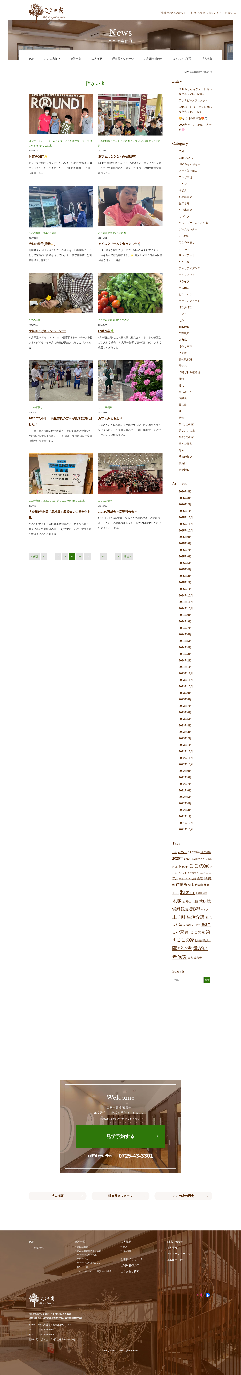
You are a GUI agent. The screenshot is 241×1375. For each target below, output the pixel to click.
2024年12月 (186, 595)
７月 (181, 151)
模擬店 (183, 398)
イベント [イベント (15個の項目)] (182, 873)
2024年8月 (185, 621)
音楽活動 (184, 469)
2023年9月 (185, 693)
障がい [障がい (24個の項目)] (207, 940)
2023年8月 (185, 699)
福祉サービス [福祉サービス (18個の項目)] (193, 925)
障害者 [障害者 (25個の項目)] (198, 957)
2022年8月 (185, 777)
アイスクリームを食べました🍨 (119, 244)
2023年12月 (186, 673)
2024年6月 (185, 634)
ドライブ (84, 141)
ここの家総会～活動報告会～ (117, 511)
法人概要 (58, 1196)
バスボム (184, 287)
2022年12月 (186, 751)
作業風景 (184, 333)
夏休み (183, 365)
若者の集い (185, 456)
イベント (115, 141)
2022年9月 (185, 770)
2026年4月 (185, 491)
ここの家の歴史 (183, 1196)
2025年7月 (185, 550)
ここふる (184, 248)
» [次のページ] (118, 556)
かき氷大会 (185, 209)
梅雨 (181, 385)
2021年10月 (186, 829)
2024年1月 (185, 666)
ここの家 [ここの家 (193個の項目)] (199, 865)
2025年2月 (185, 582)
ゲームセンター (56, 141)
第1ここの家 (45, 145)
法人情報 (127, 1251)
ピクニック (185, 294)
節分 (181, 450)
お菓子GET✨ (38, 156)
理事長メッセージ (120, 1196)
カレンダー (185, 216)
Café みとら (186, 157)
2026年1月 (185, 511)
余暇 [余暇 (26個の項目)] (200, 878)
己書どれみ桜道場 (189, 372)
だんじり (184, 261)
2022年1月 (185, 816)
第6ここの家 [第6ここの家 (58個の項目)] (195, 932)
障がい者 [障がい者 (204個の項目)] (182, 948)
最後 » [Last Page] (127, 556)
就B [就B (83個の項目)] (202, 901)
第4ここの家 (82, 1259)
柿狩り (183, 378)
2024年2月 (185, 660)
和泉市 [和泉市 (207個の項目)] (187, 892)
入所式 (183, 339)
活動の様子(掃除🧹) (42, 244)
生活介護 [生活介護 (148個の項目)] (196, 917)
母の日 (183, 404)
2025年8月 (185, 543)
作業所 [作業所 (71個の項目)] (181, 884)
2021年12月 (186, 823)
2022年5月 (185, 796)
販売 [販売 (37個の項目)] (198, 940)
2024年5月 (185, 641)
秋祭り (183, 417)
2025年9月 (185, 536)
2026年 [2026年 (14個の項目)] (187, 859)
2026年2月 (185, 504)
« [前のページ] (44, 556)
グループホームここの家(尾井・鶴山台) (94, 1271)
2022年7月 (185, 784)
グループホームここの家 (193, 222)
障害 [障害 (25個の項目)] (190, 957)
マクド (183, 313)
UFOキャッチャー (38, 141)
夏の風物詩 (185, 359)
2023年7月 (185, 706)
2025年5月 (185, 563)
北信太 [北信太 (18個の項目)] (175, 893)
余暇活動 (184, 326)
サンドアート (187, 255)
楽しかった (185, 391)
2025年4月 (185, 569)
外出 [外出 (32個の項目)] (189, 901)
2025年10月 (186, 530)
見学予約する (120, 1136)
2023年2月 (185, 738)
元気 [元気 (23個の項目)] (206, 884)
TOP (186, 72)
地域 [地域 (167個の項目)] (177, 900)
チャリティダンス (189, 268)
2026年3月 (185, 498)
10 (79, 556)
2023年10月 (186, 686)
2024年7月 (185, 628)
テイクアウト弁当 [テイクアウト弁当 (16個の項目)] (187, 878)
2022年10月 (186, 764)
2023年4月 (185, 725)
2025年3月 (185, 576)
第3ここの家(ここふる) (87, 1255)
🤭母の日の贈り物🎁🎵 (193, 118)
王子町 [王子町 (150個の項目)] (179, 917)
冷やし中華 (185, 346)
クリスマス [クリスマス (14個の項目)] (193, 873)
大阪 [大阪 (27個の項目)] (195, 901)
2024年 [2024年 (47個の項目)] (205, 852)
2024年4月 (185, 647)
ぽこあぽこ (185, 307)
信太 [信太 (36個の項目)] (191, 884)
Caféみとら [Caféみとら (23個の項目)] (199, 858)
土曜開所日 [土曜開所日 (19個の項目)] (201, 893)
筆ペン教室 (185, 443)
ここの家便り (72, 141)
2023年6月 (185, 712)
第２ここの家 (64, 500)
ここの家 (184, 235)
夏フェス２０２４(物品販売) (117, 156)
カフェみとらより (110, 418)
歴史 (125, 1247)
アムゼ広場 (104, 141)
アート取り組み (188, 170)
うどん (183, 190)
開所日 (183, 463)
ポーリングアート (189, 300)
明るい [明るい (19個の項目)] (204, 909)
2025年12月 (186, 517)
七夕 (181, 320)
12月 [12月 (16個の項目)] (174, 852)
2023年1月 (185, 745)
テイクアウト (187, 274)
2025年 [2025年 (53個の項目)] (177, 858)
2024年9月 (185, 615)
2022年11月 (186, 758)
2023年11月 (186, 680)
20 (103, 556)
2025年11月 (186, 524)
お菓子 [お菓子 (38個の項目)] (183, 866)
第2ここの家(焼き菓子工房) (89, 1251)
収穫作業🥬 (106, 331)
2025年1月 (185, 589)
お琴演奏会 (185, 196)
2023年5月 (185, 719)
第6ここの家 (78, 500)
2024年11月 (186, 601)
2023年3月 (185, 731)
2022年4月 (185, 803)
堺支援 (183, 352)
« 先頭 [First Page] (34, 556)
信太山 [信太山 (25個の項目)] (199, 884)
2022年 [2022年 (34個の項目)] (182, 852)
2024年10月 (186, 608)
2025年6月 (185, 556)
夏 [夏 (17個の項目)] (183, 901)
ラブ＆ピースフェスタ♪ (193, 100)
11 (87, 556)
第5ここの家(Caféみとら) (88, 1263)
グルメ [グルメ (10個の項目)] (202, 873)
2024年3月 (185, 654)
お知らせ (184, 203)
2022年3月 (185, 810)
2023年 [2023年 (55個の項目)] (194, 852)
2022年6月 (185, 790)
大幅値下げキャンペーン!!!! (47, 331)
